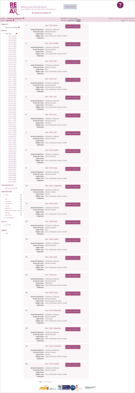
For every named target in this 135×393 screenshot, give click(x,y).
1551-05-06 (11, 40)
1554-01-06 (11, 87)
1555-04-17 (11, 122)
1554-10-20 (11, 114)
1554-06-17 (11, 102)
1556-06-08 (11, 153)
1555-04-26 (11, 126)
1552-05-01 (11, 48)
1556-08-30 (11, 169)
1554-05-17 (11, 100)
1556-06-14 (11, 157)
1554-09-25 (11, 112)
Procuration (8, 204)
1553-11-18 (11, 79)
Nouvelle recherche (128, 18)
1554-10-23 (11, 116)
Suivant (132, 20)
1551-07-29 (11, 46)
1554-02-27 (11, 94)
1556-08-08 (11, 161)
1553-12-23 (11, 85)
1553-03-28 (11, 67)
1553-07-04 (11, 75)
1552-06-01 (11, 55)
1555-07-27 (11, 132)
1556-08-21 (11, 167)
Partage (7, 213)
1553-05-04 (11, 71)
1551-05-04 (11, 38)
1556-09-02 (11, 174)
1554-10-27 (11, 118)
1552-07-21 (11, 63)
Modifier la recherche (115, 18)
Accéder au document (72, 26)
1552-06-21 (11, 59)
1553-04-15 (11, 69)
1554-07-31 (11, 106)
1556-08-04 (11, 159)
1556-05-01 (11, 149)
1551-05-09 (11, 44)
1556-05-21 (11, 151)
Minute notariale (10, 188)
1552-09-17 (11, 65)
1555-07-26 (11, 130)
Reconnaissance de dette (12, 210)
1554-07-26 (11, 104)
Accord (7, 206)
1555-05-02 (11, 128)
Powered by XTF (130, 1)
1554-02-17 (11, 91)
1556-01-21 (11, 145)
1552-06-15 (11, 57)
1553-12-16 (11, 83)
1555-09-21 (11, 137)
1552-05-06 (11, 50)
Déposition (8, 208)
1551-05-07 (11, 42)
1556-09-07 (11, 176)
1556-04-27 (11, 147)
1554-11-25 (11, 120)
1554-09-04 (11, 108)
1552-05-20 (11, 52)
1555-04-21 (11, 124)
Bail (6, 199)
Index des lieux (70, 7)
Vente (6, 195)
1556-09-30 (11, 180)
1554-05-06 (11, 98)
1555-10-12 (11, 139)
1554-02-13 (11, 89)
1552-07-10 (11, 61)
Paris (6, 225)
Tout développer (9, 218)
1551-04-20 (11, 36)
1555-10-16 (11, 141)
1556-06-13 (11, 155)
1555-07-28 (11, 135)
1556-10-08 (11, 182)
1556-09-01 (11, 171)
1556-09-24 (11, 178)
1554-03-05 (11, 96)
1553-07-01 (11, 73)
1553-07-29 (11, 77)
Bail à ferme (8, 215)
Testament (8, 201)
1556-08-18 (11, 165)
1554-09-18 (11, 110)
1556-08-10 (11, 163)
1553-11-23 (11, 81)
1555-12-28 (11, 143)
